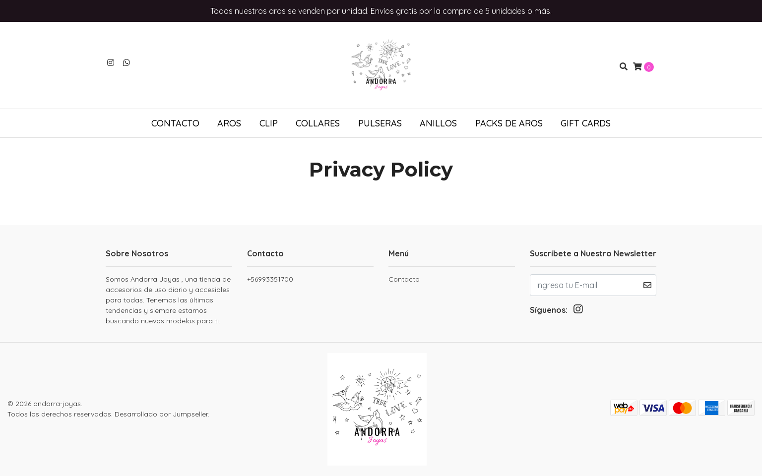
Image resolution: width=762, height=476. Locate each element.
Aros (229, 123)
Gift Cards (586, 123)
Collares (318, 123)
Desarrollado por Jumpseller (161, 414)
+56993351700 (270, 279)
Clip (268, 123)
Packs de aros (509, 123)
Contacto (175, 123)
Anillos (438, 123)
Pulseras (380, 123)
